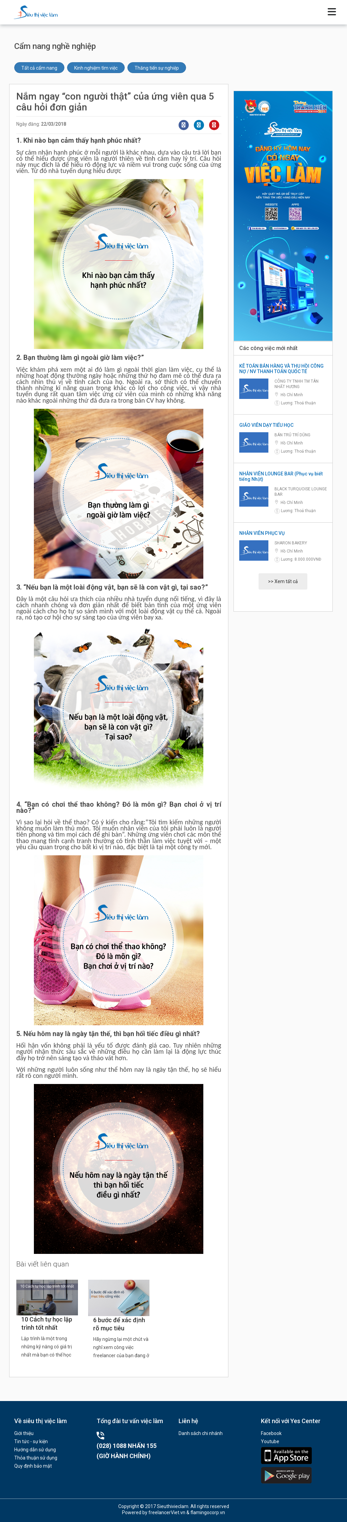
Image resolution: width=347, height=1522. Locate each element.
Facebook (271, 1433)
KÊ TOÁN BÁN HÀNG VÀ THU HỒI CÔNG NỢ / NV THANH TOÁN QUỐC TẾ (281, 368)
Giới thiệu (24, 1433)
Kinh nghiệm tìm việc (96, 68)
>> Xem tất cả (283, 581)
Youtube (270, 1441)
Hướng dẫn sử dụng (35, 1449)
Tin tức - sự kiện (31, 1441)
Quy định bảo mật (33, 1466)
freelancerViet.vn (166, 1512)
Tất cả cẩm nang (39, 68)
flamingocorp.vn (207, 1512)
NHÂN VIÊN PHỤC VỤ (262, 533)
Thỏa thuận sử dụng (35, 1457)
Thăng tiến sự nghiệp (157, 68)
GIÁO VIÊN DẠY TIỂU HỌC (266, 425)
